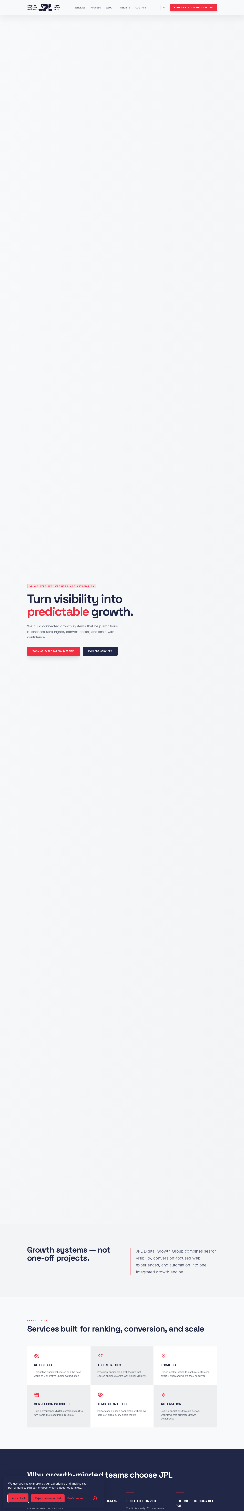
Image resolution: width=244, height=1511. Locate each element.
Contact (140, 7)
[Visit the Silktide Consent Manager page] (95, 1498)
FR (164, 7)
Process (95, 7)
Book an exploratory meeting (193, 7)
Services (80, 7)
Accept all (18, 1498)
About (110, 7)
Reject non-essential (48, 1498)
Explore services (100, 651)
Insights (124, 7)
